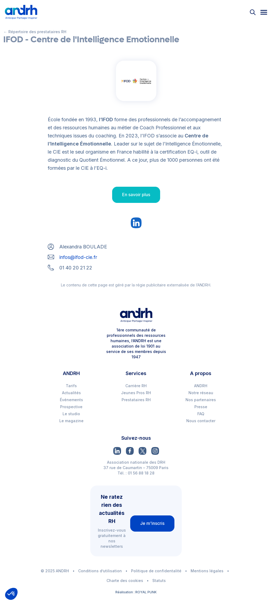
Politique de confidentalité (156, 571)
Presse (200, 406)
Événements (71, 399)
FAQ (200, 413)
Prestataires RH (136, 399)
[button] (11, 593)
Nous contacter (200, 420)
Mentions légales (207, 571)
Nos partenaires (200, 399)
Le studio (71, 413)
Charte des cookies (124, 580)
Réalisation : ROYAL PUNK (136, 592)
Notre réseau (200, 392)
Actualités (71, 392)
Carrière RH (136, 385)
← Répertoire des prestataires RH (35, 31)
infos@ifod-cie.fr (78, 257)
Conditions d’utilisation (100, 571)
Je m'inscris (152, 523)
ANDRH (200, 385)
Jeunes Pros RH (136, 392)
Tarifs (71, 385)
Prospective (71, 406)
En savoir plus (136, 194)
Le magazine (71, 420)
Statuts (159, 580)
